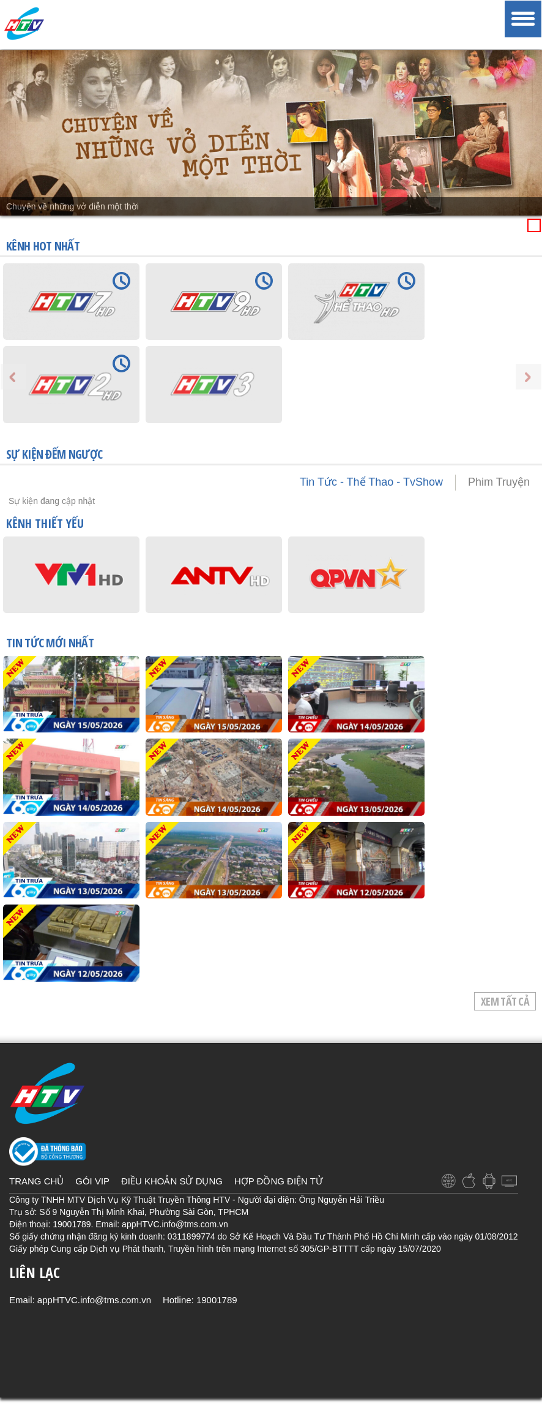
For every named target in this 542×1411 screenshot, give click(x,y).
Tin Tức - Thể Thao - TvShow (371, 482)
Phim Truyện (499, 482)
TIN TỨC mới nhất (50, 643)
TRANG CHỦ (36, 1181)
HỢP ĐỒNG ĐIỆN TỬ (278, 1181)
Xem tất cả (505, 1001)
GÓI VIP (92, 1181)
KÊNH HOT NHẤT (43, 246)
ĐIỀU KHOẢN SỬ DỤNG (172, 1181)
